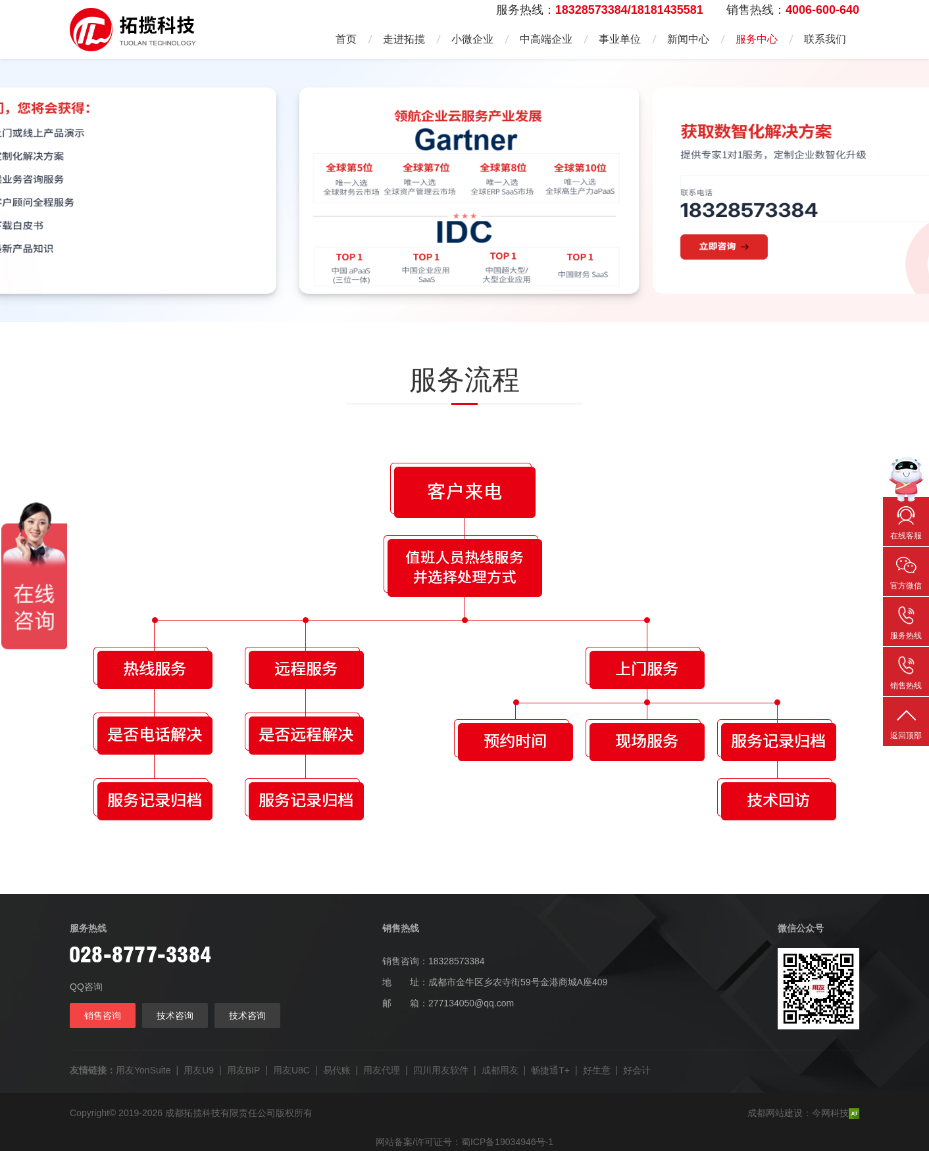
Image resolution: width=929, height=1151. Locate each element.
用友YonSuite (143, 1070)
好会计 (637, 1070)
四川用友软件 (440, 1070)
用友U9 (199, 1070)
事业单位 (620, 39)
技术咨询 (175, 1015)
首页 (346, 39)
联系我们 (825, 39)
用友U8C (291, 1070)
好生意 (597, 1070)
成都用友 (500, 1070)
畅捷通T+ (550, 1070)
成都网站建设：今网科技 (803, 1113)
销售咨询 (102, 1015)
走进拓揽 (404, 39)
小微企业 (472, 39)
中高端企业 (546, 39)
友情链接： (93, 1070)
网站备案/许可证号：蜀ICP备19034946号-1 (464, 1142)
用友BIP (244, 1070)
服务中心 (757, 39)
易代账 (337, 1070)
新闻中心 (688, 39)
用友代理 (381, 1070)
